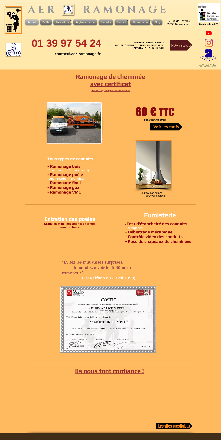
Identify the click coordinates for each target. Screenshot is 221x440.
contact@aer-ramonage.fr (78, 53)
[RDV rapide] (181, 45)
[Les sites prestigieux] (174, 426)
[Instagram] (209, 43)
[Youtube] (208, 33)
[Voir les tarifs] (166, 126)
